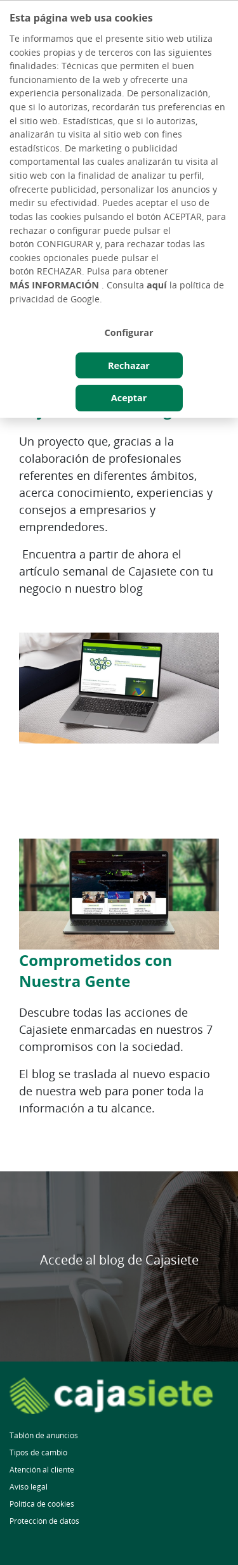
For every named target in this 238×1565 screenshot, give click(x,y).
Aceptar (129, 398)
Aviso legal (29, 1486)
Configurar (129, 332)
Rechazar (129, 365)
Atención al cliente (42, 1469)
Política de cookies (42, 1503)
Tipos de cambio (38, 1452)
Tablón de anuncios (44, 1435)
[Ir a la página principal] (119, 1395)
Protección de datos (44, 1521)
